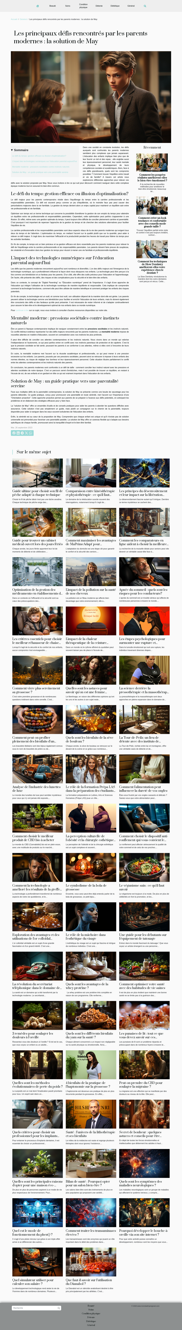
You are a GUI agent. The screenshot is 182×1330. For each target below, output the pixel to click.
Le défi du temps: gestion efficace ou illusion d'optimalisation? (39, 156)
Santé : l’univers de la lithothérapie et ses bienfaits (90, 1134)
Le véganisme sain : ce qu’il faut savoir (141, 887)
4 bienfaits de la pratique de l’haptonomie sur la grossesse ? (88, 1085)
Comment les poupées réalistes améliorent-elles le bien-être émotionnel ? (152, 177)
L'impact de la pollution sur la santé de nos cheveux (91, 592)
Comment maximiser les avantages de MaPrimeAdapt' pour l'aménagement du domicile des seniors (91, 546)
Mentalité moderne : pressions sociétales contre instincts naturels (40, 167)
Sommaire (21, 150)
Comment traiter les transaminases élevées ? (91, 1233)
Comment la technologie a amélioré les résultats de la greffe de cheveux (36, 889)
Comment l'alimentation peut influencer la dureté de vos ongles (143, 789)
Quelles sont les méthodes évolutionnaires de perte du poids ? (37, 1085)
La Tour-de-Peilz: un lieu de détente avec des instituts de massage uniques (139, 741)
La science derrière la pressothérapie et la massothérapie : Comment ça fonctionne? (144, 692)
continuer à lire (22, 310)
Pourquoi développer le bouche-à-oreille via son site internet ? (143, 1233)
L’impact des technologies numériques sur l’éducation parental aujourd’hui (44, 161)
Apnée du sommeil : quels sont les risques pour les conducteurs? (143, 592)
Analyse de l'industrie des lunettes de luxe (36, 789)
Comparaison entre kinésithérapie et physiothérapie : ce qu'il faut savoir (90, 495)
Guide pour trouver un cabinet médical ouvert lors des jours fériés (37, 542)
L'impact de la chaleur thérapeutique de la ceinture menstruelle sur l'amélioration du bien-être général (89, 644)
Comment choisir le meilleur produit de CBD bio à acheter (33, 838)
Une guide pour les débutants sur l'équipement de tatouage (143, 937)
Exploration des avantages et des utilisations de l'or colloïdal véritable (35, 939)
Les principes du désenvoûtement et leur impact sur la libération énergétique (143, 495)
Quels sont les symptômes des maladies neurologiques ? (140, 1183)
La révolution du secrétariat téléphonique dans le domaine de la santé (36, 988)
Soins (67, 6)
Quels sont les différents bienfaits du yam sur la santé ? (89, 1035)
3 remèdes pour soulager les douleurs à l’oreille (32, 1035)
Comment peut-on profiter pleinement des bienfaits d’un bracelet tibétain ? (33, 741)
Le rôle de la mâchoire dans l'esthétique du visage (86, 937)
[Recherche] (36, 1308)
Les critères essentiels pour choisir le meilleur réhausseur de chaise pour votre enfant (37, 643)
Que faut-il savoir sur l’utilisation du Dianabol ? (89, 1282)
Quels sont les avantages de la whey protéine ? (87, 986)
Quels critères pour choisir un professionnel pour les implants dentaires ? (34, 1136)
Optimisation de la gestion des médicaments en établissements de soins (37, 593)
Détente (99, 6)
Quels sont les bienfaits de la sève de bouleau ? (89, 740)
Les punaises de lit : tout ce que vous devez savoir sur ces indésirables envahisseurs (141, 1037)
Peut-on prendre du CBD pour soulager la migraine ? (141, 1085)
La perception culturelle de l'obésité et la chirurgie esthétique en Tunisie (90, 840)
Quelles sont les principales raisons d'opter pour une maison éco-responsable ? (37, 1185)
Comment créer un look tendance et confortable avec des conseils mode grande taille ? (152, 222)
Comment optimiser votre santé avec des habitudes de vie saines (142, 986)
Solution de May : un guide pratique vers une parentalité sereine (40, 172)
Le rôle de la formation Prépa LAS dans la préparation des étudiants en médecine (90, 791)
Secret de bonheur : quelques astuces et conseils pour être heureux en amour (140, 1136)
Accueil (14, 19)
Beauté (52, 6)
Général (131, 6)
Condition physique (83, 5)
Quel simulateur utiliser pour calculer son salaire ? (33, 1282)
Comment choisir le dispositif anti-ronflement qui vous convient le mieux (143, 840)
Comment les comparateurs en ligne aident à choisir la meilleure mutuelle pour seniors (143, 544)
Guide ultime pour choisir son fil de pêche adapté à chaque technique (37, 493)
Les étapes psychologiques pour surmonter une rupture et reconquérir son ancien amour (142, 643)
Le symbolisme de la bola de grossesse (86, 887)
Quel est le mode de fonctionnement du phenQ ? (32, 1233)
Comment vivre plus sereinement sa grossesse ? (36, 690)
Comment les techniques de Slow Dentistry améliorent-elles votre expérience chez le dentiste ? (152, 267)
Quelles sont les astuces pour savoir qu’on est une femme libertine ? (86, 692)
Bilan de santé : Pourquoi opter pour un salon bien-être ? (88, 1183)
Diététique (115, 6)
